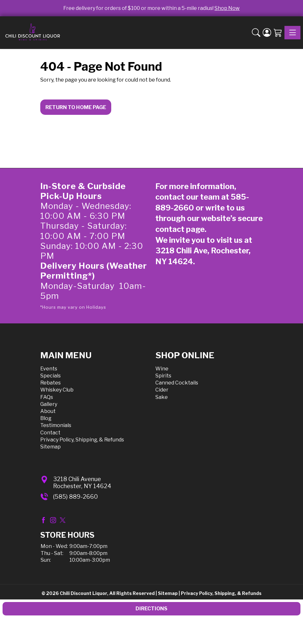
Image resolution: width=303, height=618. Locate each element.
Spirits (163, 376)
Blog (45, 418)
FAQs (46, 397)
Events (48, 369)
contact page (180, 229)
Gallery (48, 404)
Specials (50, 376)
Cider (161, 390)
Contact (50, 433)
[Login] (267, 33)
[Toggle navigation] (292, 32)
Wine (161, 369)
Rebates (50, 383)
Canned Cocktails (176, 383)
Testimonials (55, 425)
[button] (256, 33)
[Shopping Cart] (278, 33)
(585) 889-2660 (75, 496)
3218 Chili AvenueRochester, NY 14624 (82, 482)
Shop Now (227, 8)
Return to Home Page (75, 107)
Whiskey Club (57, 390)
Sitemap (50, 447)
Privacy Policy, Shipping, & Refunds (82, 440)
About (48, 411)
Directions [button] (151, 609)
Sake (161, 397)
